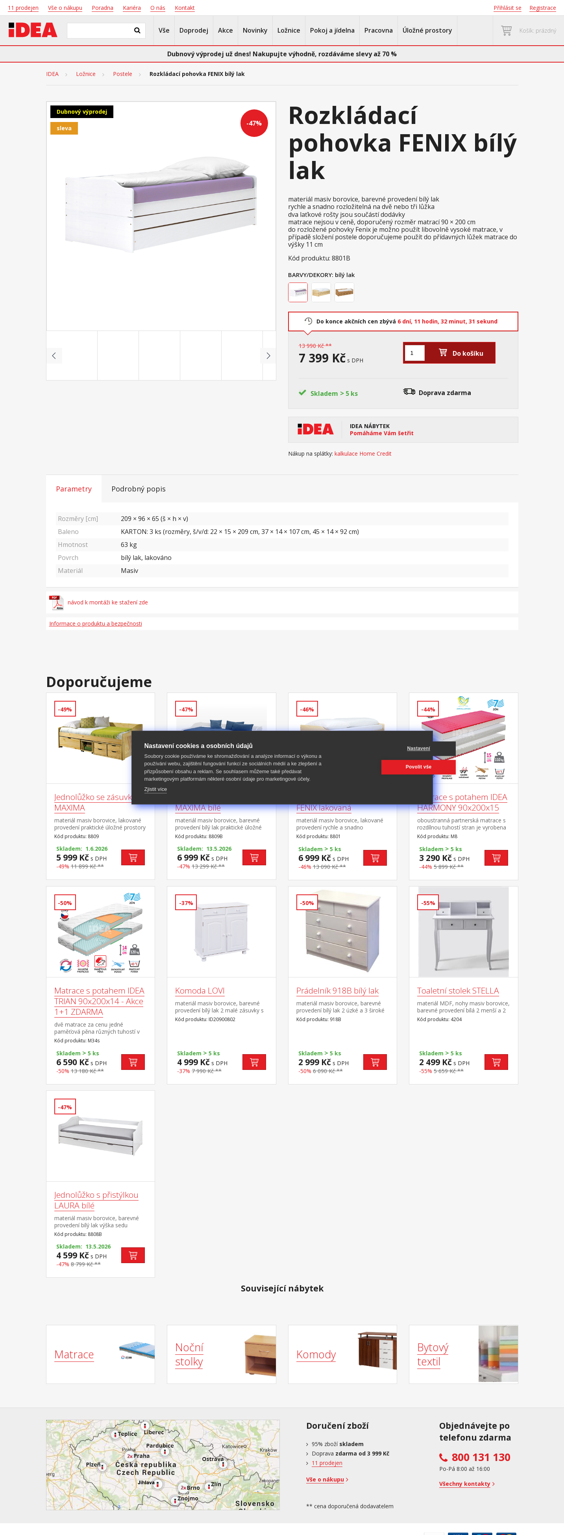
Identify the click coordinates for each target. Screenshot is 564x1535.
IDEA (52, 74)
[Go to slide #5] (244, 355)
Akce (225, 30)
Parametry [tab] (74, 488)
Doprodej (193, 30)
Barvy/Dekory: (310, 275)
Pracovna (378, 30)
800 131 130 (481, 1457)
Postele (122, 74)
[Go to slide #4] (202, 355)
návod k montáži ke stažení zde (98, 602)
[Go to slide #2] (120, 355)
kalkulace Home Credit (363, 454)
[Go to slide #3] (161, 355)
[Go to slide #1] (78, 355)
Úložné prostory (427, 30)
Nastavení (382, 748)
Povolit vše (382, 767)
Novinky (255, 30)
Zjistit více (155, 789)
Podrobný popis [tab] (138, 488)
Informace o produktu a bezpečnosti (95, 623)
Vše (164, 30)
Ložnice (288, 30)
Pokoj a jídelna (332, 30)
